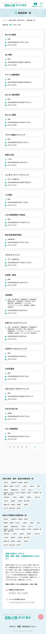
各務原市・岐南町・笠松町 (19, 482)
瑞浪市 (22, 497)
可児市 (23, 490)
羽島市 (32, 486)
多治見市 (6, 497)
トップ (4, 20)
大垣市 (6, 501)
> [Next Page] (35, 447)
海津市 (26, 504)
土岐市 (14, 497)
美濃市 (6, 490)
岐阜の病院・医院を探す (17, 20)
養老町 (13, 501)
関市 (38, 486)
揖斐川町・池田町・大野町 (12, 504)
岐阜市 (6, 482)
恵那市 (29, 497)
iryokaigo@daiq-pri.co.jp (22, 602)
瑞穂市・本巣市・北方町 (12, 486)
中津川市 (37, 497)
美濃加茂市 (14, 490)
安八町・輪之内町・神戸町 (12, 508)
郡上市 (30, 490)
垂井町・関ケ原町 (24, 501)
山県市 (24, 486)
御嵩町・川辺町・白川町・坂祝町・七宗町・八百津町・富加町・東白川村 (22, 493)
